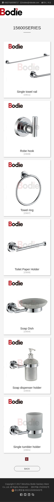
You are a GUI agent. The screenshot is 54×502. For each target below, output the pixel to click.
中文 (49, 3)
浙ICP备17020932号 (40, 487)
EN (43, 3)
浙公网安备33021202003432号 (27, 490)
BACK (27, 469)
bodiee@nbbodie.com (30, 3)
